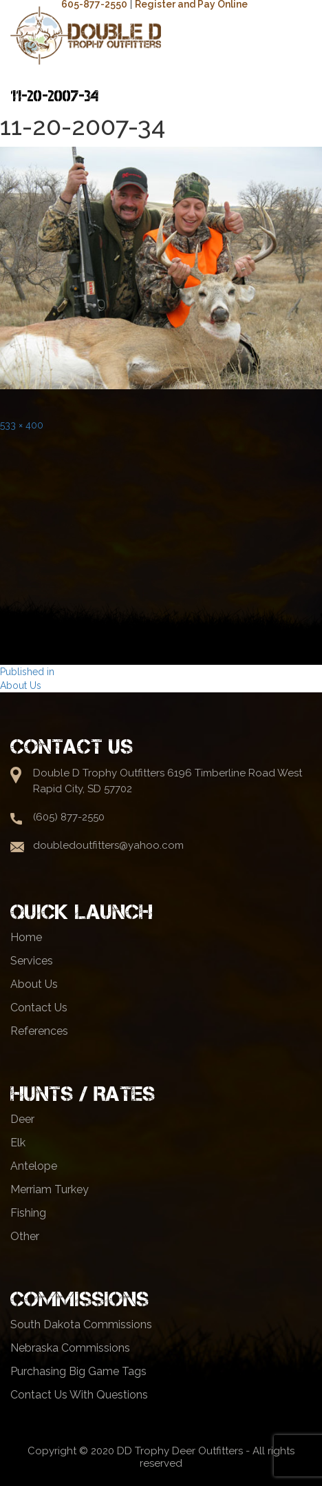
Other (24, 1236)
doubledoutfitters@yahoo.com (108, 845)
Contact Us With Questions (79, 1394)
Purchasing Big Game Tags (78, 1371)
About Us (34, 984)
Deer (22, 1119)
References (39, 1031)
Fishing (28, 1212)
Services (31, 960)
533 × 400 (21, 425)
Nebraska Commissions (70, 1347)
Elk (17, 1142)
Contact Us (38, 1007)
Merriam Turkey (49, 1189)
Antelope (33, 1166)
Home (26, 937)
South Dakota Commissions (81, 1324)
